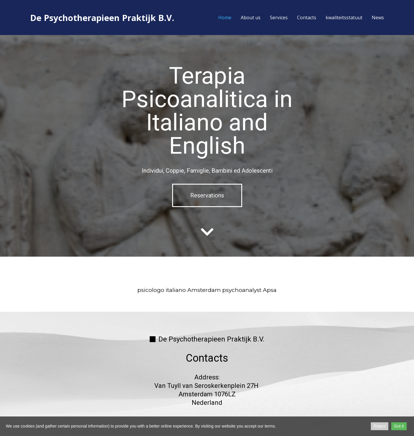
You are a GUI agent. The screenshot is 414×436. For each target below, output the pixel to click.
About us (251, 17)
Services (279, 17)
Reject (379, 426)
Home (224, 17)
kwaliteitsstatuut (344, 17)
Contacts (306, 17)
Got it (399, 426)
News (378, 17)
